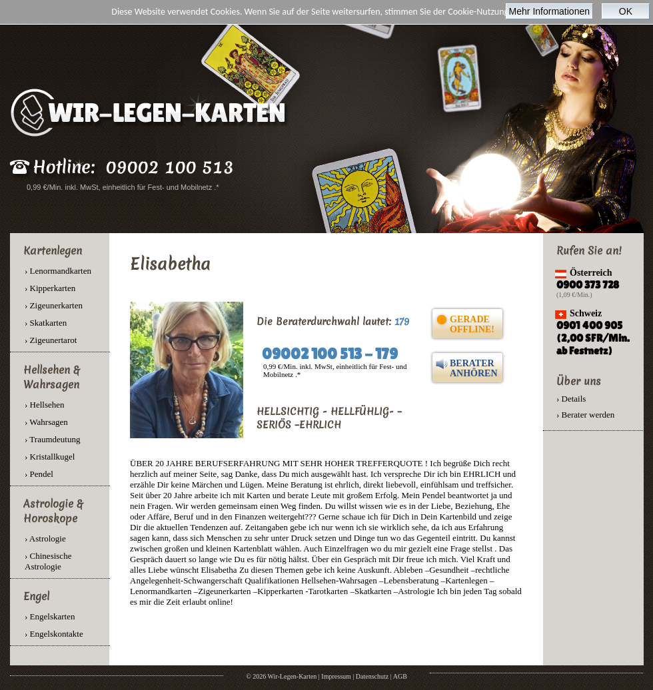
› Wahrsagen (46, 422)
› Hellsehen (45, 405)
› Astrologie (45, 538)
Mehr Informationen (549, 11)
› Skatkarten (46, 323)
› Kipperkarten (50, 288)
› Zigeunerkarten (54, 305)
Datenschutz (372, 676)
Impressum (335, 676)
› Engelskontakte (54, 634)
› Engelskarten (50, 616)
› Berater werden (585, 415)
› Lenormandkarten (58, 271)
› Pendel (39, 474)
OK (625, 11)
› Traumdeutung (52, 439)
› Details (571, 399)
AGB (400, 676)
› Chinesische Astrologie (48, 561)
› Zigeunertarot (51, 340)
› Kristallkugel (50, 457)
